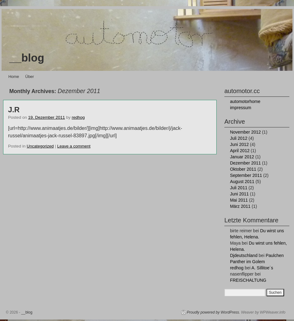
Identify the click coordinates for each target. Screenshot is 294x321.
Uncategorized (40, 146)
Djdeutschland (243, 255)
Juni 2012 (239, 144)
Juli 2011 (238, 187)
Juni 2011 (239, 193)
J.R (13, 109)
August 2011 (242, 181)
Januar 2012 (242, 156)
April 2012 (239, 150)
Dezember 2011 (245, 162)
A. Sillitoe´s (262, 267)
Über (29, 76)
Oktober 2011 (243, 169)
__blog (26, 58)
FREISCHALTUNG (248, 280)
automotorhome (245, 101)
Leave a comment (74, 146)
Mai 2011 (239, 200)
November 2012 (245, 132)
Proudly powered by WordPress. (213, 312)
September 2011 (246, 175)
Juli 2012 (238, 138)
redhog (78, 117)
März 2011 (240, 206)
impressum (240, 107)
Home (13, 76)
